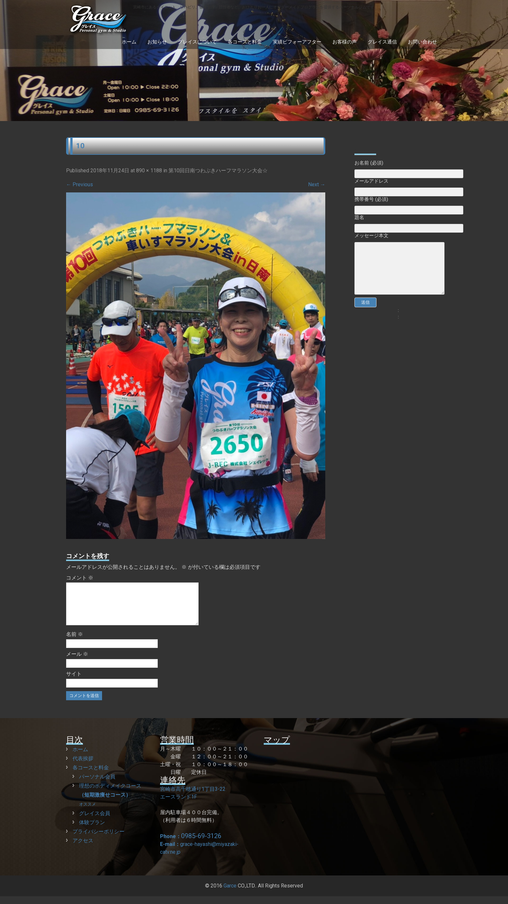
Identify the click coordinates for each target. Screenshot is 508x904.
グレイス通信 (382, 42)
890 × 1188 (149, 170)
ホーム (129, 42)
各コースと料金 (245, 42)
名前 (74, 642)
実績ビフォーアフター (297, 42)
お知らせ (157, 42)
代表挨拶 (83, 766)
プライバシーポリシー (98, 839)
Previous (79, 184)
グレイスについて (197, 42)
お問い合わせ (422, 42)
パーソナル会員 (97, 784)
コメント (79, 578)
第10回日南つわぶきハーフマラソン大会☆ (218, 170)
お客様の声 (344, 42)
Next (316, 184)
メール (77, 662)
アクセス (83, 848)
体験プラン (92, 830)
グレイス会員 (94, 821)
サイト (74, 681)
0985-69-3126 (201, 844)
